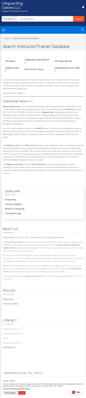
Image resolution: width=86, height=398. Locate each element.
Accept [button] (22, 393)
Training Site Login (13, 213)
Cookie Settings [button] (10, 393)
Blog (30, 373)
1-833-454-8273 (9, 347)
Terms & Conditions (13, 204)
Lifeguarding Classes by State (14, 373)
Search (79, 19)
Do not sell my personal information (16, 388)
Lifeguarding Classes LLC (12, 5)
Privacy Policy (10, 199)
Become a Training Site (14, 209)
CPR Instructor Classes (34, 69)
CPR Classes (10, 61)
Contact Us (37, 373)
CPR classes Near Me (63, 61)
